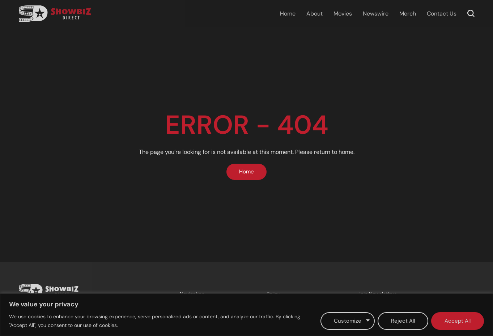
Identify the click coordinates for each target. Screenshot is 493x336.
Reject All (403, 320)
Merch (407, 13)
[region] (246, 314)
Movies (342, 13)
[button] (471, 13)
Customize (347, 320)
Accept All (458, 320)
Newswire (375, 13)
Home (288, 13)
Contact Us (441, 13)
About (314, 13)
